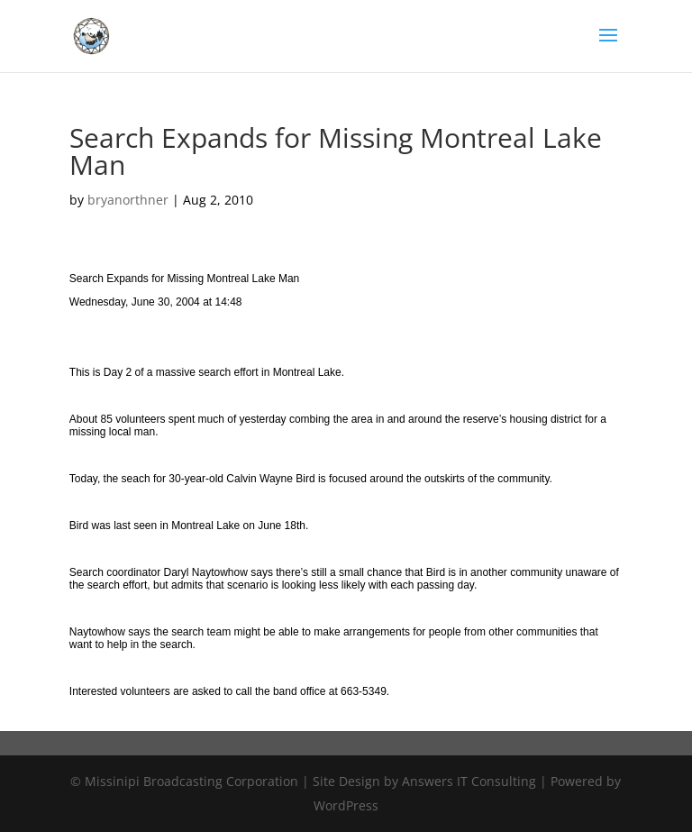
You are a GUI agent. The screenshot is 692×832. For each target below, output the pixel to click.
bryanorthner (127, 199)
